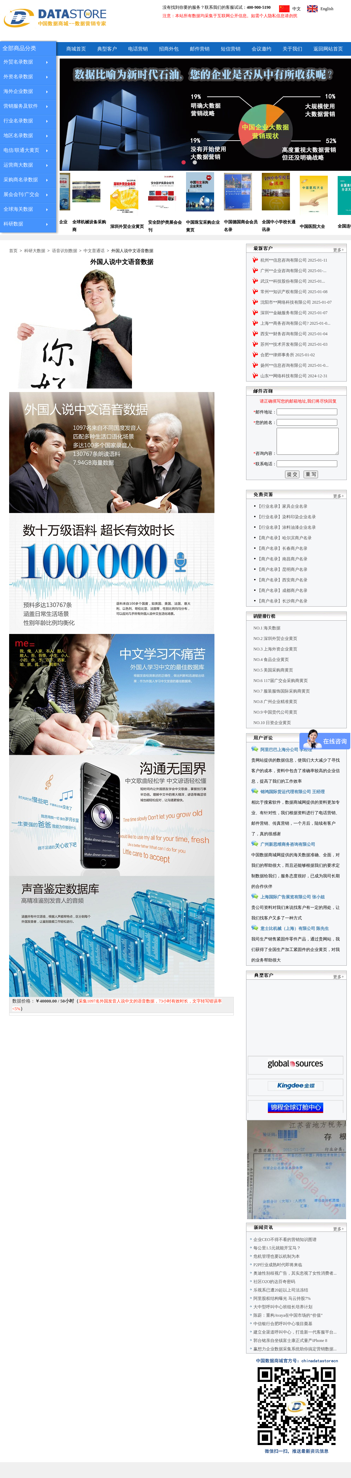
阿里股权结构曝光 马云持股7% (282, 1314)
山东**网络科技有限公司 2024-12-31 (293, 375)
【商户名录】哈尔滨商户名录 (284, 553)
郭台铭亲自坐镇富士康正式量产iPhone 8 (290, 1356)
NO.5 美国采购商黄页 (273, 685)
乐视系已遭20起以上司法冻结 (280, 1305)
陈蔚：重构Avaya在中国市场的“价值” (288, 1331)
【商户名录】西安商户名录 (282, 595)
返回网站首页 (328, 49)
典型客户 (107, 49)
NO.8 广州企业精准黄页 (275, 717)
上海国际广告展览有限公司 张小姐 (292, 912)
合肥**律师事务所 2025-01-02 (287, 354)
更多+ (338, 250)
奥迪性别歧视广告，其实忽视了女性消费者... (295, 1289)
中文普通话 (94, 250)
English (326, 8)
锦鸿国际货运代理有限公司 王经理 (292, 807)
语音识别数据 (64, 250)
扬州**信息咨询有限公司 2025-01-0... (294, 365)
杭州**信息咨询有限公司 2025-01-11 (293, 260)
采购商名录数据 (21, 179)
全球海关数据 (18, 209)
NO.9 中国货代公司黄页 (275, 727)
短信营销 (230, 49)
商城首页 (76, 49)
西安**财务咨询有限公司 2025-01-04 (293, 333)
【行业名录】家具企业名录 (282, 522)
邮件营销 (200, 49)
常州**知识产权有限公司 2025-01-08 (293, 291)
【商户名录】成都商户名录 (282, 606)
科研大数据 (34, 250)
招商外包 (169, 49)
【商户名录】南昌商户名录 (282, 574)
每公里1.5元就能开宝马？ (277, 1263)
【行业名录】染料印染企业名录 (286, 532)
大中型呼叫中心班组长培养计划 (282, 1322)
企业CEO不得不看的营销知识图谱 (285, 1255)
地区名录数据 (18, 135)
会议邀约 (261, 49)
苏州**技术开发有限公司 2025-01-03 (293, 344)
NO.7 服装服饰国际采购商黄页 (281, 706)
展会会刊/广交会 (21, 194)
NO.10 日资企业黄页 (272, 738)
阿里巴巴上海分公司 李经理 (286, 765)
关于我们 (292, 49)
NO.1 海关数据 (266, 643)
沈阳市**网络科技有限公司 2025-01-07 (296, 302)
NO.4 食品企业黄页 (271, 675)
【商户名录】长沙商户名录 (282, 616)
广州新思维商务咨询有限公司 (287, 860)
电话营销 (138, 49)
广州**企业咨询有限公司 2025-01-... (293, 270)
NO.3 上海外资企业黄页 (275, 664)
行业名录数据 (18, 120)
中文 (296, 8)
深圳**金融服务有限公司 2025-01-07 (293, 312)
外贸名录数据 (18, 62)
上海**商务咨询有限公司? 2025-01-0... (295, 323)
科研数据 (13, 224)
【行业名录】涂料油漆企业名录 (286, 543)
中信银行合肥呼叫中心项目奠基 (282, 1339)
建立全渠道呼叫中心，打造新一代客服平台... (295, 1347)
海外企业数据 (18, 91)
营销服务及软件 (21, 106)
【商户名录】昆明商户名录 (282, 585)
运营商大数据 (18, 165)
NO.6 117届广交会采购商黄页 (280, 696)
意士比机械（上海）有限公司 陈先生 (294, 944)
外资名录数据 (18, 76)
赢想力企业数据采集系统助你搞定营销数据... (295, 1364)
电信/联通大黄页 (21, 150)
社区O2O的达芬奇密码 (274, 1297)
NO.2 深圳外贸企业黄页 (275, 654)
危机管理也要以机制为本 (276, 1272)
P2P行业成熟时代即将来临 (277, 1280)
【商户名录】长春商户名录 (282, 564)
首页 (13, 250)
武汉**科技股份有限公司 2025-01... (292, 281)
